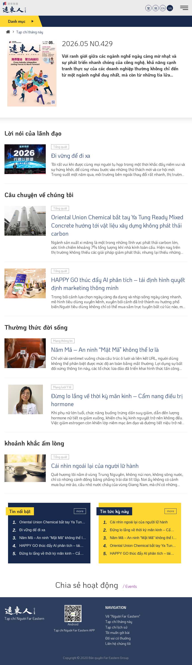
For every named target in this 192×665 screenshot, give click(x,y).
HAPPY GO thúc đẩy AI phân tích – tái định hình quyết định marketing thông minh (118, 284)
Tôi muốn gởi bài (117, 632)
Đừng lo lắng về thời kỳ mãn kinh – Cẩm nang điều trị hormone (117, 400)
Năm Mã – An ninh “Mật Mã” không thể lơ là (105, 349)
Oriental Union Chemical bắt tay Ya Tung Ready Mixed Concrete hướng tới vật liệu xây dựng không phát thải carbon (117, 225)
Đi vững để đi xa (70, 155)
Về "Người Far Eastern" (122, 616)
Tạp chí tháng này (118, 621)
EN (163, 8)
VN (170, 8)
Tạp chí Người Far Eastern (24, 618)
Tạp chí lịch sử (116, 627)
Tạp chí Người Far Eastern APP (74, 630)
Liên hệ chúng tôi (118, 643)
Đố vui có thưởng (118, 638)
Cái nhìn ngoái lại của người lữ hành (95, 465)
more (79, 511)
